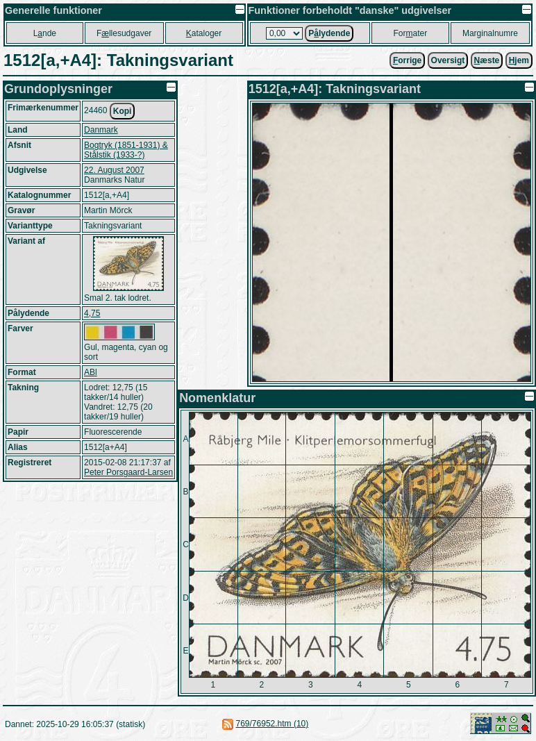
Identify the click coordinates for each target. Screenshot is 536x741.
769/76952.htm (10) (272, 723)
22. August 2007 (114, 170)
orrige (407, 60)
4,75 (92, 313)
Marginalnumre (490, 33)
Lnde (44, 33)
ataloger (203, 33)
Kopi (122, 111)
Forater (410, 33)
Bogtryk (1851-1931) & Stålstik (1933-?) (126, 150)
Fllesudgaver (124, 33)
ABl (90, 372)
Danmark (101, 130)
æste (487, 60)
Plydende (329, 33)
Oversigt (448, 60)
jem (519, 60)
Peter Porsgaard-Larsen (128, 472)
